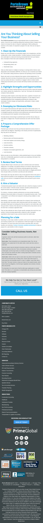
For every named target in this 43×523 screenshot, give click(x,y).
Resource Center (6, 341)
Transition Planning (6, 388)
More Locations (5, 316)
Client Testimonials (6, 349)
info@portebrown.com (7, 313)
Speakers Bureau (6, 382)
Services (4, 331)
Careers (4, 344)
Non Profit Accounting (7, 407)
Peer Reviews (5, 375)
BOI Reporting (5, 354)
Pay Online (4, 323)
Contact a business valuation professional (24, 225)
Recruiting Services (6, 378)
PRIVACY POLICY (27, 485)
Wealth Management (7, 390)
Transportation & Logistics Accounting (11, 414)
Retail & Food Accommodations (9, 412)
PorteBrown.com (25, 483)
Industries (4, 336)
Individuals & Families (7, 402)
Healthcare (4, 399)
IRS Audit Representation (8, 368)
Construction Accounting (8, 397)
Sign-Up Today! (21, 422)
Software (4, 334)
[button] (40, 23)
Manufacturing (5, 404)
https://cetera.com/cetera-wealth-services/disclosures (16, 507)
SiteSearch (21, 486)
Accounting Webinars (7, 351)
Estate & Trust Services (7, 370)
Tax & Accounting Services (8, 385)
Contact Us (4, 356)
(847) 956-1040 (5, 309)
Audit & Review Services (8, 365)
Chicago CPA (5, 329)
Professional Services (7, 409)
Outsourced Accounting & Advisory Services (12, 363)
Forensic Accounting (7, 373)
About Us (4, 339)
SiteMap (36, 485)
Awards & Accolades (7, 346)
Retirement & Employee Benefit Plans (11, 380)
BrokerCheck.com (6, 319)
